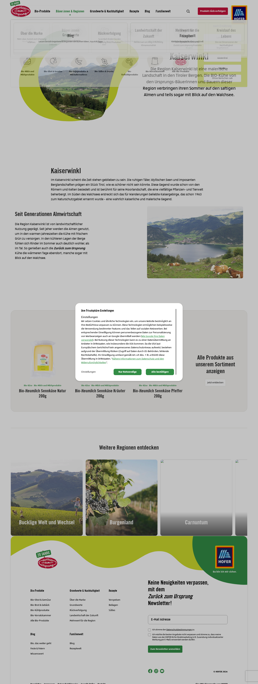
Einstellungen (88, 372)
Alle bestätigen (160, 372)
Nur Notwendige (127, 372)
